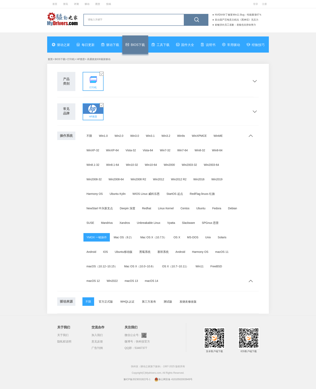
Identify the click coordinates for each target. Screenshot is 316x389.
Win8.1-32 (92, 164)
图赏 (97, 4)
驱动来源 (66, 301)
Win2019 (216, 179)
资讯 (65, 4)
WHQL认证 (127, 301)
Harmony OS (94, 193)
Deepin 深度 (127, 208)
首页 (54, 4)
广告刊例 (97, 348)
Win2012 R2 (178, 179)
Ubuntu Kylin (118, 193)
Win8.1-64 (112, 164)
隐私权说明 (64, 341)
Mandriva (107, 222)
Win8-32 (200, 150)
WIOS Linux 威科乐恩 (146, 193)
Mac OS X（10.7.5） (153, 237)
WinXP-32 (92, 150)
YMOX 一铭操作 (96, 237)
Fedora (216, 208)
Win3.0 (134, 135)
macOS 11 (222, 251)
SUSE (90, 222)
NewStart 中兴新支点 (99, 208)
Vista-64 (148, 150)
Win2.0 (119, 135)
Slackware (188, 222)
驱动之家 (61, 44)
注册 (264, 4)
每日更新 (85, 44)
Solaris (222, 237)
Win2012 (158, 179)
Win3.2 (165, 135)
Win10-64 (151, 164)
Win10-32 (132, 164)
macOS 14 (151, 280)
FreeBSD (216, 266)
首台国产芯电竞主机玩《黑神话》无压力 (236, 19)
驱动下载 (110, 44)
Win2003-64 (211, 164)
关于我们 (63, 335)
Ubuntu (200, 208)
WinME (218, 135)
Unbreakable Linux (148, 222)
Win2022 (112, 280)
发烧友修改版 (188, 301)
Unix (208, 237)
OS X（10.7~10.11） (175, 266)
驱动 (87, 4)
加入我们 (97, 335)
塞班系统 (163, 251)
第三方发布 (149, 301)
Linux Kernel (166, 208)
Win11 (199, 266)
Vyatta (171, 222)
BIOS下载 (135, 44)
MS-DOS (192, 237)
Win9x (181, 135)
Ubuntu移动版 (123, 251)
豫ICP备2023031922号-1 (137, 379)
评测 (76, 4)
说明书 (208, 44)
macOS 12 (93, 280)
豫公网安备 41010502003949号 (173, 379)
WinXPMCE (199, 135)
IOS (105, 251)
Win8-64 (217, 150)
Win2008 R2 (138, 179)
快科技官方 (143, 341)
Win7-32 (165, 150)
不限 (89, 135)
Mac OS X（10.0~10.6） (139, 266)
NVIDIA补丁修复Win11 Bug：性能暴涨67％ (238, 14)
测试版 (168, 301)
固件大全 (185, 44)
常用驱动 (231, 44)
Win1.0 (103, 135)
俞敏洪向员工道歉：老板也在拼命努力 (235, 24)
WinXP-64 (112, 150)
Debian (232, 208)
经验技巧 (255, 44)
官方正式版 (106, 301)
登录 (255, 4)
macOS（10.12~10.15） (101, 266)
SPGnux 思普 (210, 222)
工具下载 (160, 44)
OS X (177, 237)
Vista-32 (131, 150)
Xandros (125, 222)
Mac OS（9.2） (123, 237)
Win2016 (198, 179)
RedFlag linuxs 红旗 (202, 193)
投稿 (108, 4)
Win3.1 (150, 135)
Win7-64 (182, 150)
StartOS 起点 (174, 193)
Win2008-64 (116, 179)
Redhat (146, 208)
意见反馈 (97, 341)
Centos (185, 208)
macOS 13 (131, 280)
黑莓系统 (145, 251)
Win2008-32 (94, 179)
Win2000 (169, 164)
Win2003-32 (189, 164)
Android (91, 251)
